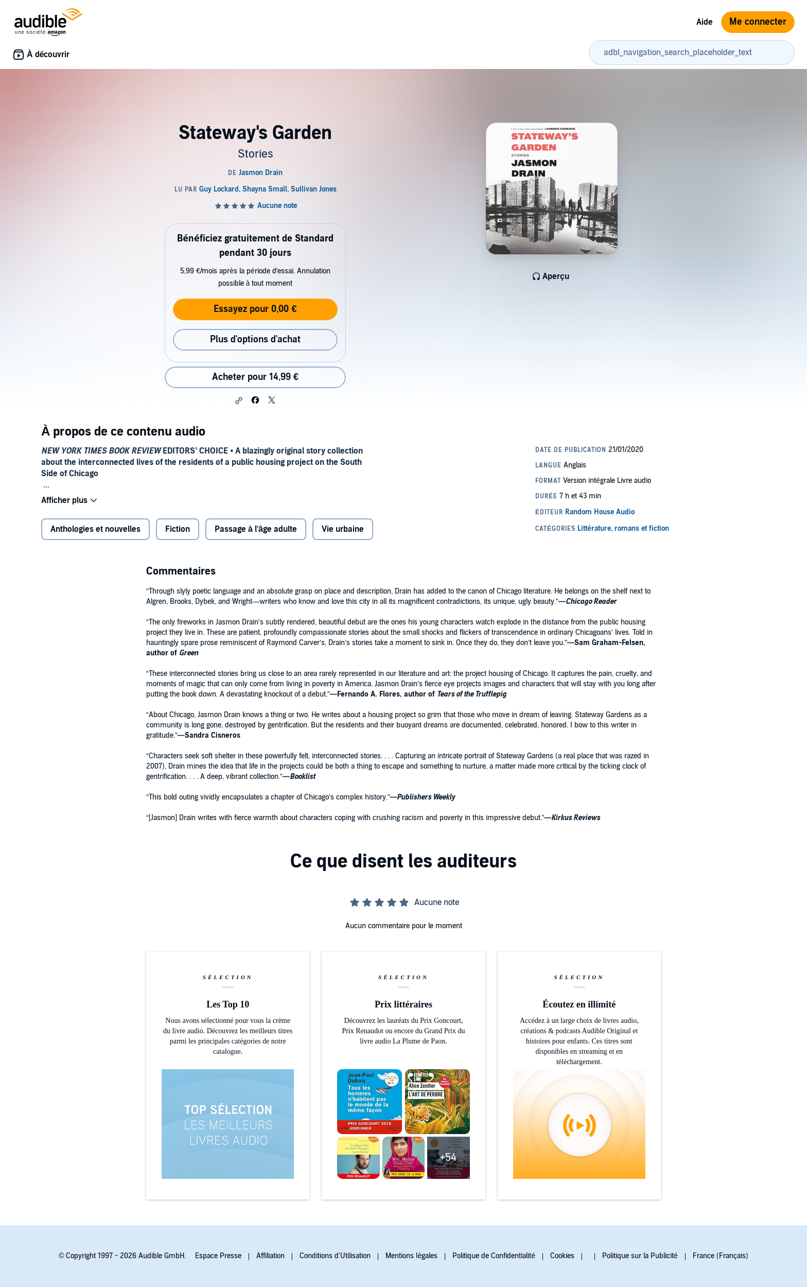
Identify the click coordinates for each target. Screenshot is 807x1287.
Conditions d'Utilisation (335, 1255)
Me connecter (757, 21)
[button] (239, 400)
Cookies (562, 1255)
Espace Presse (218, 1255)
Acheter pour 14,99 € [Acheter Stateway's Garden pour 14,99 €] (255, 377)
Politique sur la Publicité (640, 1255)
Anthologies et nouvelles (95, 529)
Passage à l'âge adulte (256, 529)
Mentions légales (411, 1255)
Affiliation (270, 1255)
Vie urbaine (343, 529)
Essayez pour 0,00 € (255, 309)
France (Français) (720, 1255)
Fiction (177, 529)
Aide (704, 22)
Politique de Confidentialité (493, 1255)
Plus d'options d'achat (255, 339)
